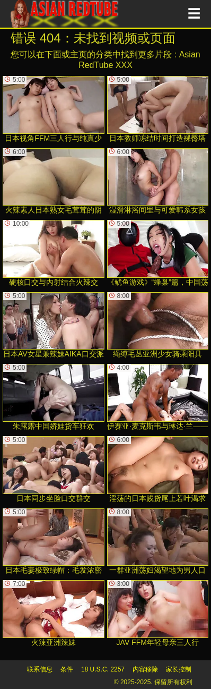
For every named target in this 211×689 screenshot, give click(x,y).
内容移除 (145, 669)
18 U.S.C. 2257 (103, 669)
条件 (66, 669)
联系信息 (39, 669)
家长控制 (178, 669)
